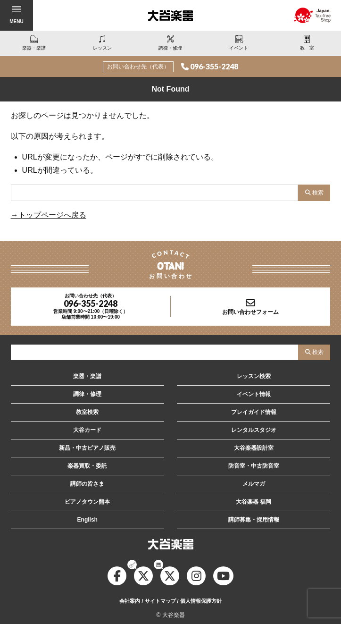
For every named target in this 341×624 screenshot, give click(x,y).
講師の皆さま (87, 484)
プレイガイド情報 (253, 412)
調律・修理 (87, 394)
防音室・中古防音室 (253, 466)
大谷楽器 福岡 (253, 501)
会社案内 (129, 601)
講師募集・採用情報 (253, 519)
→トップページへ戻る (48, 215)
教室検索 (87, 412)
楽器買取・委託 (87, 466)
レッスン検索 (254, 376)
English (87, 519)
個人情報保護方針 (201, 601)
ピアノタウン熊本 (87, 501)
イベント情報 (254, 394)
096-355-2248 (214, 66)
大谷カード (87, 430)
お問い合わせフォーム (250, 312)
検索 (318, 192)
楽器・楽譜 (87, 376)
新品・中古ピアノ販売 (87, 448)
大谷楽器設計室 (254, 448)
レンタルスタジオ (253, 430)
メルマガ (253, 484)
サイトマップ (160, 601)
